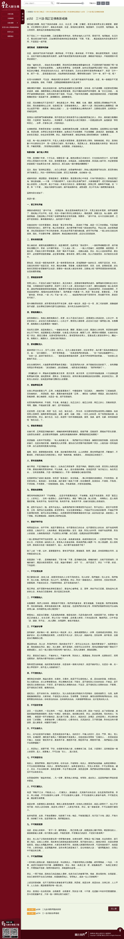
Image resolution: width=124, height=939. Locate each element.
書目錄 (23, 17)
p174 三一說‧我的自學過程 (43, 913)
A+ (107, 3)
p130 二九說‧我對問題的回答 (44, 909)
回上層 (114, 909)
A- (98, 3)
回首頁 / (31, 12)
